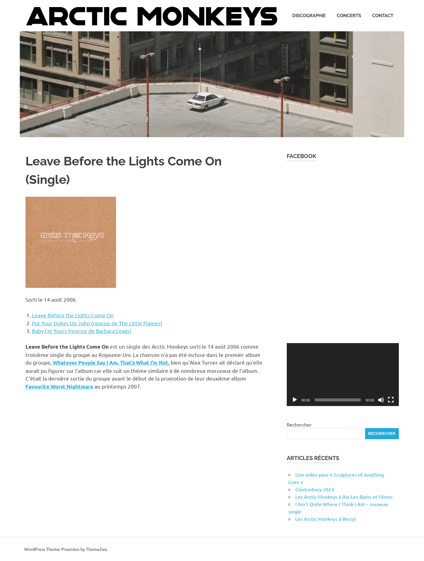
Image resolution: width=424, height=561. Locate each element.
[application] (343, 374)
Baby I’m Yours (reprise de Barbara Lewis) (81, 330)
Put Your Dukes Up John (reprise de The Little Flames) (97, 323)
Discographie (309, 15)
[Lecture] (295, 400)
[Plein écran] (391, 400)
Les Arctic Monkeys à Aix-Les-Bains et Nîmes (344, 496)
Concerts (349, 15)
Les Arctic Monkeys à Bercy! (325, 519)
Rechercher (299, 424)
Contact (382, 15)
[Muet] (381, 400)
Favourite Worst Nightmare (59, 386)
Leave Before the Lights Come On (73, 315)
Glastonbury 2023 (314, 489)
